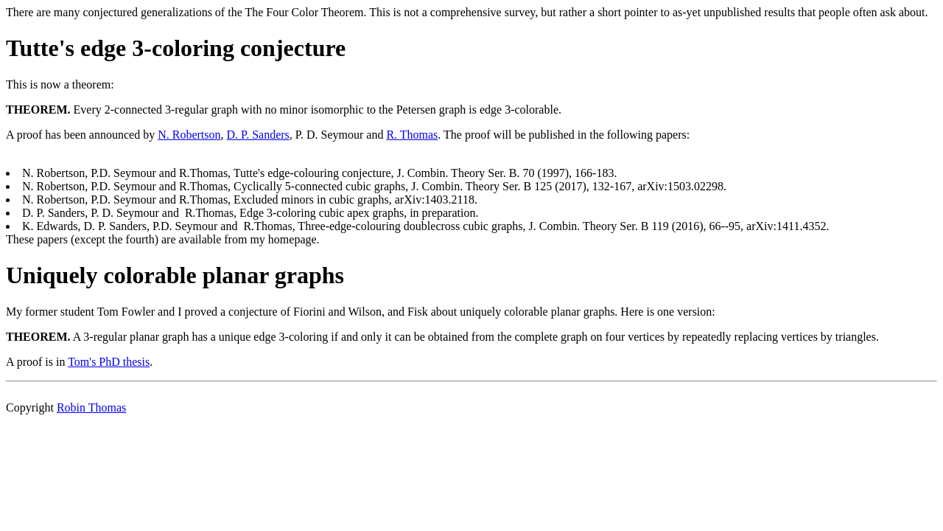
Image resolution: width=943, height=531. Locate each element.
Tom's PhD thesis (109, 361)
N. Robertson (189, 134)
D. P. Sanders (258, 134)
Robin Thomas (91, 407)
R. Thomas (412, 134)
